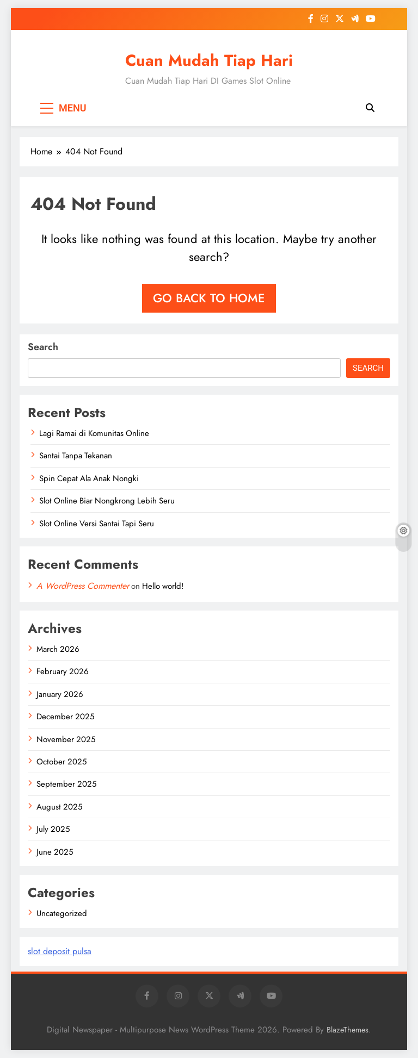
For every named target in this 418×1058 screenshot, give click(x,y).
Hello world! (162, 586)
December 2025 (65, 717)
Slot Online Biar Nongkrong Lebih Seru (107, 501)
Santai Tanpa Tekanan (75, 456)
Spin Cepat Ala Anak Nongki (89, 478)
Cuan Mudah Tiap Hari (209, 60)
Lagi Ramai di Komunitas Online (94, 433)
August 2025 (59, 807)
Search (43, 347)
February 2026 (62, 671)
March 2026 (57, 649)
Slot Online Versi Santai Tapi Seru (96, 524)
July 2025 (53, 829)
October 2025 (61, 762)
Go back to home (209, 298)
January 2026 (59, 694)
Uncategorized (61, 913)
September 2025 (66, 784)
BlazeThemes (347, 1029)
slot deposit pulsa (59, 951)
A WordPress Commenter (82, 586)
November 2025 (65, 739)
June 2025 (54, 852)
